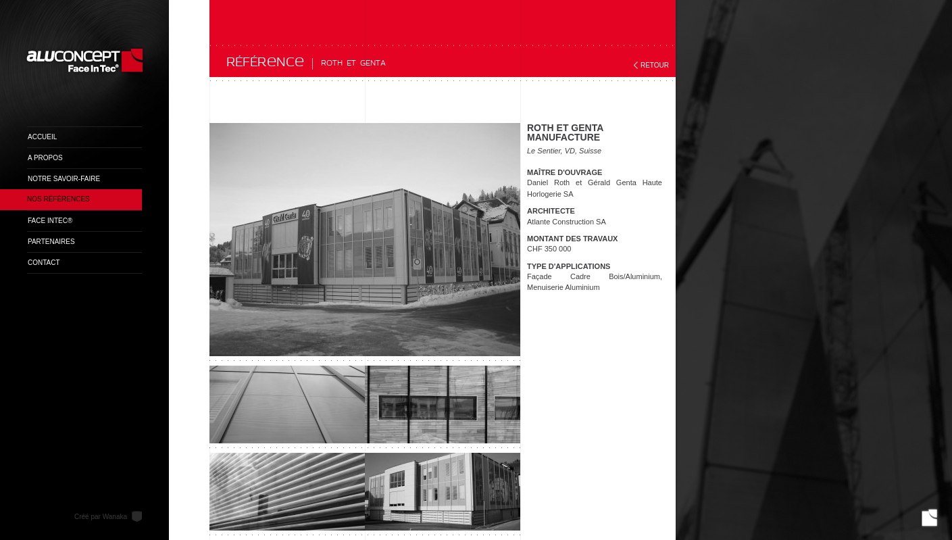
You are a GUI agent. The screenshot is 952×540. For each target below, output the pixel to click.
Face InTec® (50, 220)
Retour (655, 65)
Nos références (58, 199)
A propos (45, 158)
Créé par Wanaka (100, 516)
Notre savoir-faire (64, 178)
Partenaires (51, 241)
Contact (44, 262)
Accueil (42, 137)
